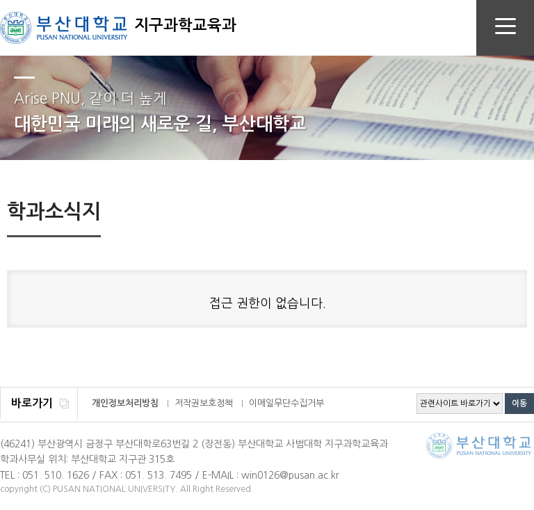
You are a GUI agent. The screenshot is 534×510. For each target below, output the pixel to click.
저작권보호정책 (204, 403)
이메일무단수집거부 (286, 403)
